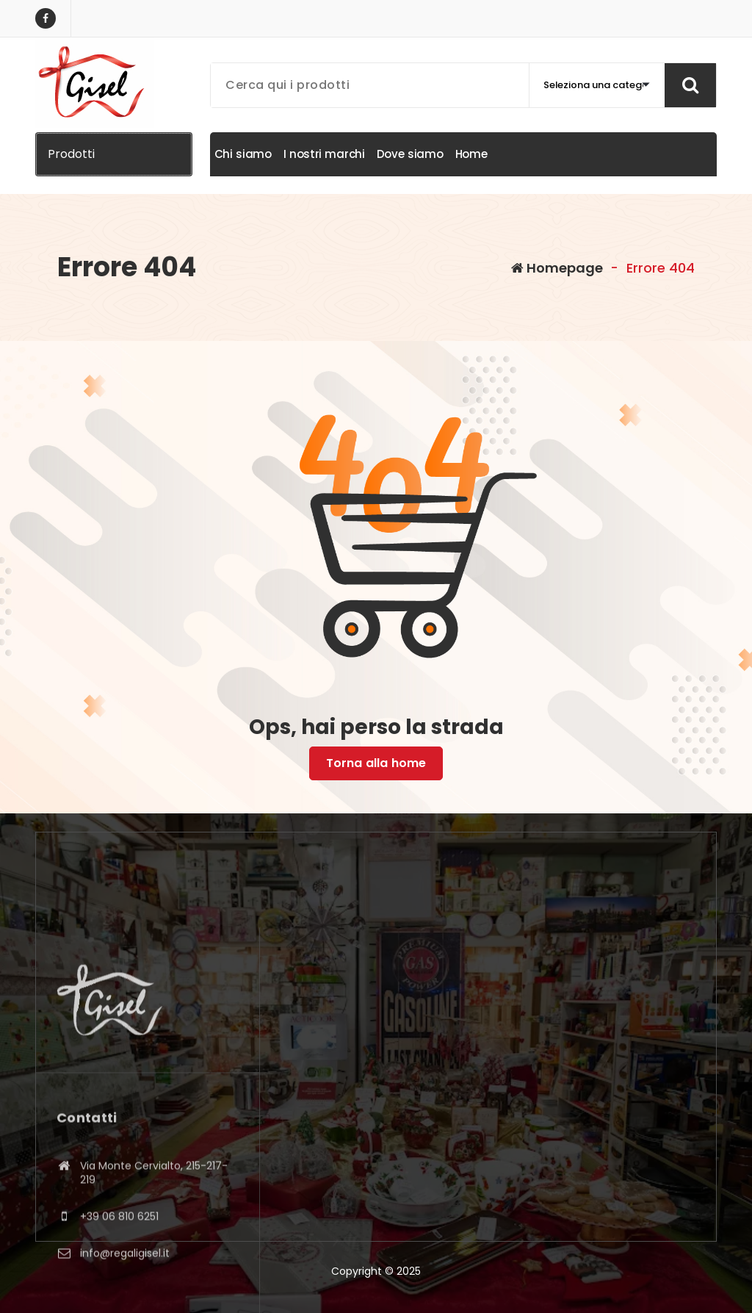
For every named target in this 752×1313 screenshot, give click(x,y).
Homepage (557, 268)
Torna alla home (376, 763)
